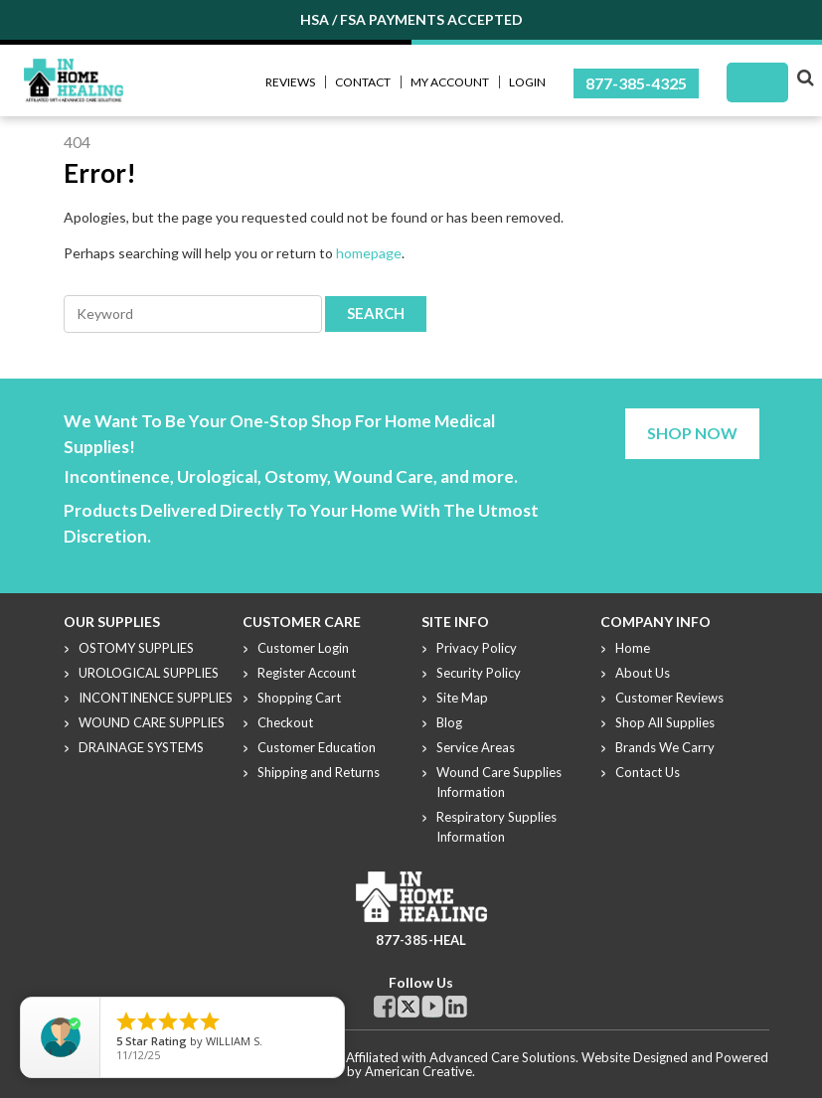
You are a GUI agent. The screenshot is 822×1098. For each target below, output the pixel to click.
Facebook (385, 1007)
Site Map (462, 698)
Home (632, 648)
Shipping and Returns (318, 772)
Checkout (285, 722)
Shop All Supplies (665, 722)
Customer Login (303, 648)
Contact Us (647, 772)
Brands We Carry (665, 747)
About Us (642, 673)
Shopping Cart (299, 698)
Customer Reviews (669, 698)
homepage (369, 252)
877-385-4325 (636, 83)
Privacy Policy (476, 648)
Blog (449, 722)
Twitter (408, 1007)
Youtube (432, 1007)
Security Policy (478, 673)
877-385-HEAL (421, 940)
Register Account (306, 673)
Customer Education (316, 747)
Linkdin (456, 1007)
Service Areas (475, 747)
